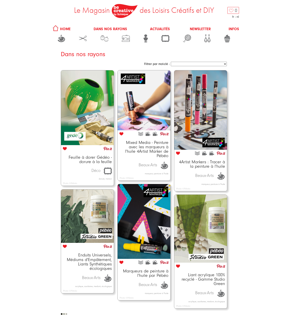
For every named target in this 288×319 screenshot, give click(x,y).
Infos (234, 29)
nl (238, 17)
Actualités (160, 29)
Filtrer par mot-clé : (157, 64)
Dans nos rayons (110, 29)
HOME (61, 29)
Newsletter (200, 29)
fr (233, 17)
